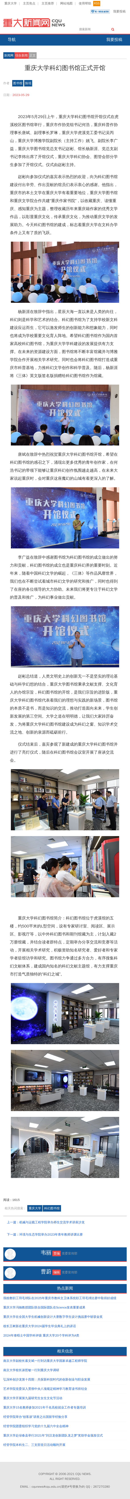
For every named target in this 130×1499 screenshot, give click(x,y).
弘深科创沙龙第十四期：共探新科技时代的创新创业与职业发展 (46, 1379)
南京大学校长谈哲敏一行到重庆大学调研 (31, 1370)
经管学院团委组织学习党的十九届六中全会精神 (36, 1426)
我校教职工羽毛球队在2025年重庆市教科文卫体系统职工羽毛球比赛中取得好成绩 (59, 1298)
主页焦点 (29, 3)
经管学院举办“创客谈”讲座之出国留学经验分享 (35, 1417)
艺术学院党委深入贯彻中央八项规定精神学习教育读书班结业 (45, 1389)
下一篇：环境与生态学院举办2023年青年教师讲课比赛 (45, 1234)
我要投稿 (108, 11)
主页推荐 (47, 3)
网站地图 (66, 3)
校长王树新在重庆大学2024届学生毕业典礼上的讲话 (39, 1326)
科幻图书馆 (52, 1208)
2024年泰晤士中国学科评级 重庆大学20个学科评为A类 (41, 1335)
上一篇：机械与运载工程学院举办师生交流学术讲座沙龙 (46, 1222)
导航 (12, 39)
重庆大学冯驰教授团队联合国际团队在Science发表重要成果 (44, 1307)
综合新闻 (21, 55)
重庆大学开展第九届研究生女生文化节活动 (32, 1398)
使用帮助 (85, 3)
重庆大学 (10, 3)
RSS (97, 3)
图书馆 (17, 83)
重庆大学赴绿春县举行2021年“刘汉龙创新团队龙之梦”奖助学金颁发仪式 (53, 1435)
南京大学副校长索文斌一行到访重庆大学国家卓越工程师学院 (45, 1361)
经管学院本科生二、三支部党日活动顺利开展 (34, 1445)
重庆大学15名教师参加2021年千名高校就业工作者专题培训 (44, 1407)
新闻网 (9, 55)
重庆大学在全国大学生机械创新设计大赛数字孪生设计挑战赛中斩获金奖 (53, 1317)
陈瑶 (28, 83)
